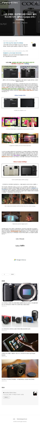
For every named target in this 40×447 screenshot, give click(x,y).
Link (14, 440)
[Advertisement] (20, 49)
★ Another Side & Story (9, 2)
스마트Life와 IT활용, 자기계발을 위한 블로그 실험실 (13, 416)
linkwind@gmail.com (22, 440)
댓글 (3, 409)
